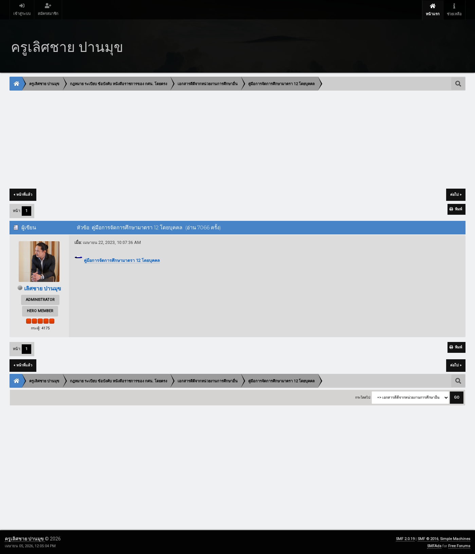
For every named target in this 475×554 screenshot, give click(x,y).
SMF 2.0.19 (405, 538)
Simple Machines (455, 538)
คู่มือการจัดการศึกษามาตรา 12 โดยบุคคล (122, 260)
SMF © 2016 (428, 538)
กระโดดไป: (363, 397)
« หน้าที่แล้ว (23, 194)
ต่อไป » (455, 194)
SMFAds (434, 545)
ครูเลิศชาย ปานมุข (25, 538)
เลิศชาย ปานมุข (42, 288)
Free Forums (459, 545)
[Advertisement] (213, 140)
